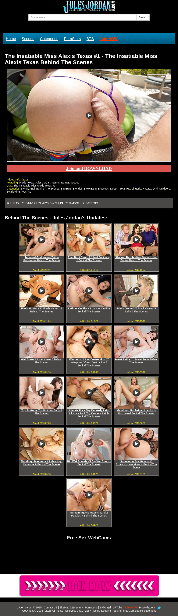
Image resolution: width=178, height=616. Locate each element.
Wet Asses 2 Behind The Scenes (41, 361)
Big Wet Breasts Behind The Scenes (89, 463)
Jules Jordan (42, 182)
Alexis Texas (26, 182)
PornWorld (91, 607)
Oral (155, 188)
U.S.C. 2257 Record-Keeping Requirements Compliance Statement (116, 610)
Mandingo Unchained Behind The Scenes (136, 412)
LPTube (117, 607)
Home (11, 39)
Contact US (50, 607)
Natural (147, 188)
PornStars (72, 39)
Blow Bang (90, 188)
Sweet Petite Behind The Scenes (136, 361)
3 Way (24, 188)
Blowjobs (103, 188)
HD (128, 188)
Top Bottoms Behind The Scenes (41, 412)
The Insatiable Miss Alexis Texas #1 (34, 185)
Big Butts (66, 188)
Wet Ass (26, 191)
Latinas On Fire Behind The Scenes (89, 310)
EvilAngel (105, 607)
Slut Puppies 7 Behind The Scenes (89, 514)
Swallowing (13, 191)
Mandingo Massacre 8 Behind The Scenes (41, 463)
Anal (32, 188)
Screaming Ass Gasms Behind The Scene (136, 464)
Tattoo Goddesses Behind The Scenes (41, 259)
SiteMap (64, 607)
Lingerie (136, 188)
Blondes (78, 188)
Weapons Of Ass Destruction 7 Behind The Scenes (89, 362)
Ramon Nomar (60, 182)
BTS (90, 39)
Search (143, 17)
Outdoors (164, 188)
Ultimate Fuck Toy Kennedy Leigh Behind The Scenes (89, 413)
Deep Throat (117, 188)
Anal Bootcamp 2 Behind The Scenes (89, 259)
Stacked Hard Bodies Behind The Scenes (136, 259)
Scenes (28, 39)
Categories (49, 39)
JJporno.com (24, 607)
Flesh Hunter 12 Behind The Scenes (41, 310)
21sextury (77, 607)
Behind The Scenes (47, 188)
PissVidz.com (147, 607)
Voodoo (75, 182)
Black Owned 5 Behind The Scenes (136, 310)
